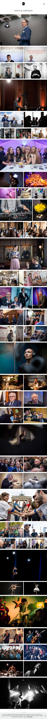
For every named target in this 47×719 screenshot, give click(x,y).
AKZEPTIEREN (29, 717)
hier (25, 717)
